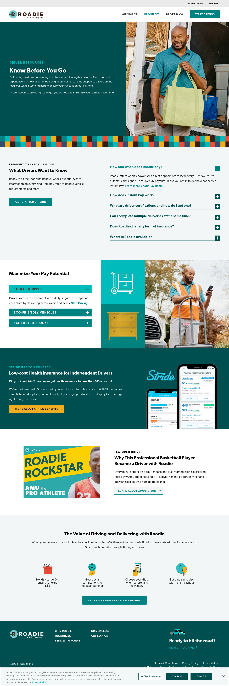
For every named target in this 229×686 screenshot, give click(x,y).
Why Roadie (130, 14)
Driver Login (195, 3)
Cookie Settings (210, 667)
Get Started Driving (30, 201)
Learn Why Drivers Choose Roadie (114, 600)
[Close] (223, 676)
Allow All (201, 676)
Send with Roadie (67, 640)
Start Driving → (81, 303)
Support (214, 3)
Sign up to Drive (181, 647)
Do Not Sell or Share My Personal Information (170, 667)
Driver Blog (174, 14)
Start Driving (205, 14)
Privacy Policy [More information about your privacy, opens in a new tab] (39, 682)
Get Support (100, 636)
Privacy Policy (190, 663)
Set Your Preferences (150, 676)
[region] (114, 676)
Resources (151, 14)
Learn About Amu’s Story (137, 490)
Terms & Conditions (166, 663)
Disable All (176, 676)
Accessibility (210, 663)
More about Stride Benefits (36, 408)
